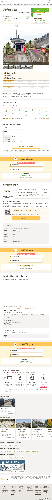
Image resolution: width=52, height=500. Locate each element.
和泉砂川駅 (28, 93)
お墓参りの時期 (38, 495)
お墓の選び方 (13, 492)
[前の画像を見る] (4, 47)
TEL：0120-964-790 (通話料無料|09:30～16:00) (13, 118)
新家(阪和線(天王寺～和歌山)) (23, 452)
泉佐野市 (2, 458)
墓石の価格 (29, 488)
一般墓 (15, 446)
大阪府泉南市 (15, 93)
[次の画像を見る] (47, 47)
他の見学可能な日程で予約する (41, 118)
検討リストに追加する (24, 12)
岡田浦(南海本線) (35, 452)
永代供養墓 (21, 489)
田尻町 (11, 458)
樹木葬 (20, 491)
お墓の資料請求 (5, 491)
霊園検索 (4, 489)
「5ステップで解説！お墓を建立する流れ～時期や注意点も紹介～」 (36, 390)
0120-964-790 (40, 21)
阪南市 (7, 458)
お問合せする (19, 141)
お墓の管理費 (29, 489)
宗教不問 (11, 446)
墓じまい (12, 496)
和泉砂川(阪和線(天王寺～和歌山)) (8, 452)
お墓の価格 (13, 491)
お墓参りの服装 (38, 493)
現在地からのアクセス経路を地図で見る (26, 309)
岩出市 (21, 458)
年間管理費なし (4, 446)
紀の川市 (17, 458)
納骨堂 (20, 492)
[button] (40, 10)
